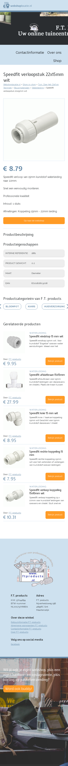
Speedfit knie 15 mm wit (43, 413)
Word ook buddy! (18, 689)
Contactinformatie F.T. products (26, 628)
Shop (57, 61)
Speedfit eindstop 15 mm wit (46, 336)
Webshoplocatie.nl (11, 84)
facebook (15, 644)
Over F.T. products (19, 632)
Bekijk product (55, 361)
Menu (63, 5)
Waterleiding (38, 88)
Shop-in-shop (29, 84)
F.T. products (15, 359)
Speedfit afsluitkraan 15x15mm (47, 374)
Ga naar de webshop (34, 220)
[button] (34, 159)
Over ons (54, 52)
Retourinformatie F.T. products (25, 622)
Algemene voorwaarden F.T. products (29, 625)
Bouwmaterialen (22, 88)
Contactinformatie (30, 52)
